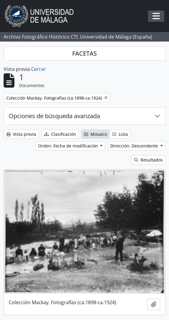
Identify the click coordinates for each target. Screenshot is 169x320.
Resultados (148, 160)
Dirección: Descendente (134, 146)
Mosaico (95, 134)
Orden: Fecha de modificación (68, 146)
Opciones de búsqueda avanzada (54, 116)
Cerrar (38, 69)
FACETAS (84, 53)
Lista (120, 134)
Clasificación (60, 134)
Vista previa (21, 134)
